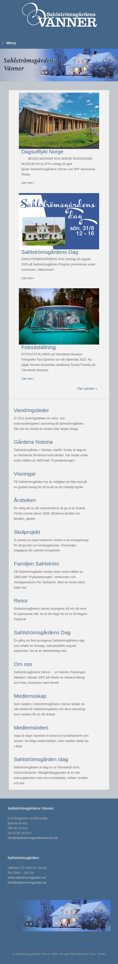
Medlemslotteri (31, 727)
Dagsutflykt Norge (42, 151)
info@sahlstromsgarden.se (27, 882)
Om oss (23, 664)
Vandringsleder (31, 410)
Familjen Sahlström (36, 563)
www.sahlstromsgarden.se (27, 877)
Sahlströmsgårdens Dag (49, 252)
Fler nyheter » (87, 388)
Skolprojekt (27, 532)
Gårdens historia (33, 442)
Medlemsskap (30, 696)
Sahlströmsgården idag (41, 759)
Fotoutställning (38, 347)
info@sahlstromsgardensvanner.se (33, 838)
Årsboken (25, 500)
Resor (21, 600)
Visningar (25, 474)
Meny (9, 43)
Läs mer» (27, 183)
